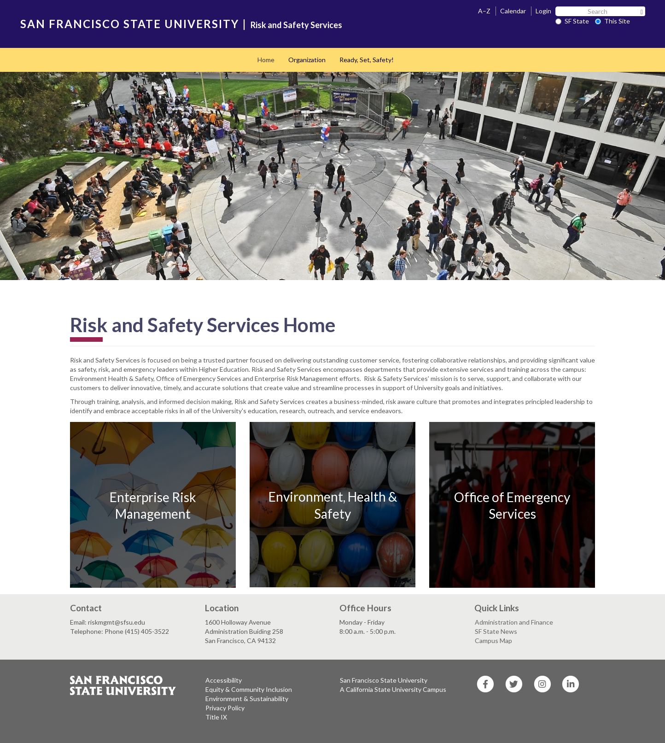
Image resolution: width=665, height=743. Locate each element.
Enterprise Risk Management (153, 505)
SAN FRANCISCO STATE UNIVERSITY (129, 23)
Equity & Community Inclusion (248, 689)
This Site (612, 21)
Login (543, 11)
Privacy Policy (225, 708)
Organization (307, 60)
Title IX (216, 717)
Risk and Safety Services (296, 25)
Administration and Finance (514, 622)
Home (265, 60)
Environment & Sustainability (246, 698)
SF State (572, 21)
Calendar (513, 11)
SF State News (496, 631)
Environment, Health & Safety (332, 505)
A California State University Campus (393, 689)
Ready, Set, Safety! (366, 60)
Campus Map (493, 640)
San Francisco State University (383, 680)
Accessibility (223, 680)
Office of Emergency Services (512, 505)
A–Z (484, 11)
